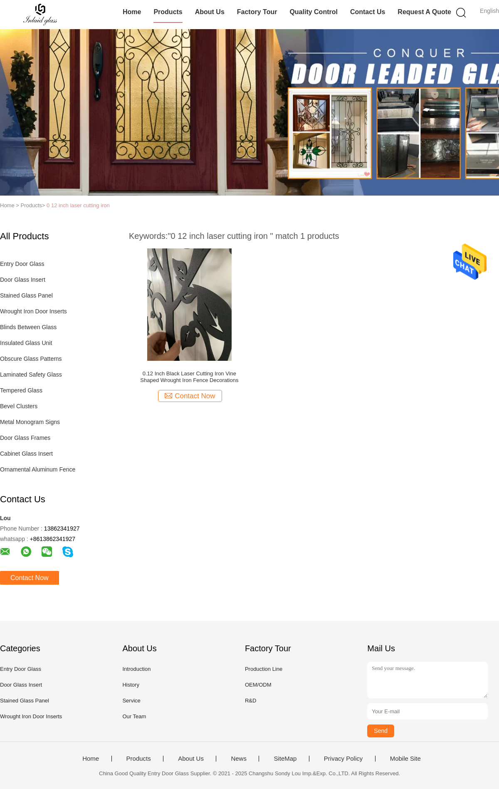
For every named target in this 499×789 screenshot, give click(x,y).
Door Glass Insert (22, 279)
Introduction (136, 669)
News (239, 759)
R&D (250, 700)
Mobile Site (405, 759)
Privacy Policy (343, 759)
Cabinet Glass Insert (26, 453)
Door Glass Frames (25, 437)
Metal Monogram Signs (30, 422)
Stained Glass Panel (26, 295)
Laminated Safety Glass (31, 374)
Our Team (134, 716)
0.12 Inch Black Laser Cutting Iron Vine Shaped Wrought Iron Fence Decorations (189, 376)
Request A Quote (424, 11)
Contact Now (29, 577)
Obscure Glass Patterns (31, 358)
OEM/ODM (258, 685)
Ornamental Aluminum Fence (37, 469)
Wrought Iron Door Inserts (33, 311)
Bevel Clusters (18, 406)
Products (167, 11)
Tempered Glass (21, 390)
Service (131, 700)
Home (132, 11)
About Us (210, 11)
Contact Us (367, 11)
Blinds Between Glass (28, 327)
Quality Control (313, 11)
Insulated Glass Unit (26, 343)
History (130, 685)
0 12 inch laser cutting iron (78, 205)
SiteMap (285, 759)
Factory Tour (257, 11)
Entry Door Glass (22, 264)
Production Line (263, 669)
